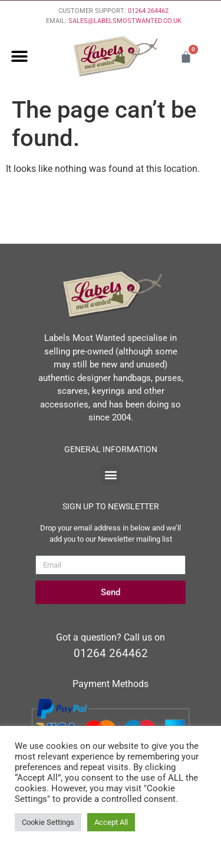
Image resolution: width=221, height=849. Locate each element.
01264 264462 (148, 11)
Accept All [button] (111, 822)
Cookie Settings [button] (48, 822)
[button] (19, 57)
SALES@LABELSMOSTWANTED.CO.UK (125, 21)
